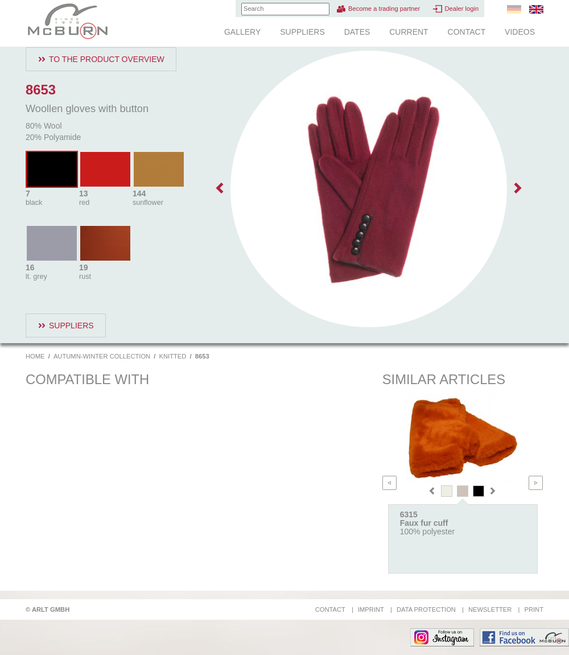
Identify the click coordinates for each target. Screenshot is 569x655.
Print (533, 609)
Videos (520, 31)
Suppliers (302, 31)
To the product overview (106, 59)
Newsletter (490, 609)
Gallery (242, 31)
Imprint (371, 609)
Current (408, 31)
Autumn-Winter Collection (101, 356)
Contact (467, 31)
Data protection (426, 609)
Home (35, 356)
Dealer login (461, 8)
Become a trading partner (384, 8)
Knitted (173, 356)
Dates (357, 31)
